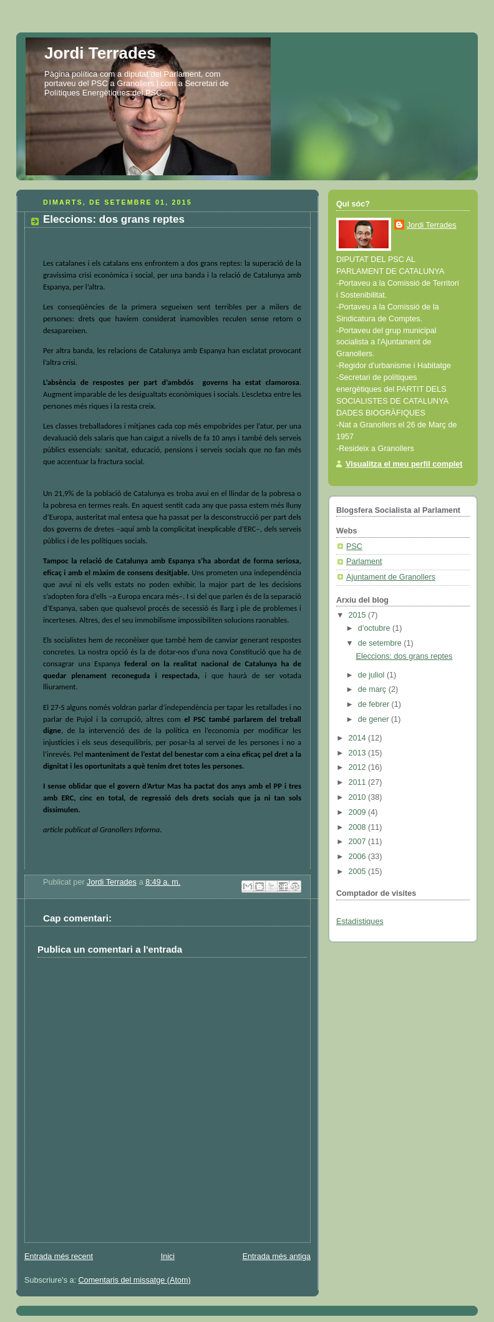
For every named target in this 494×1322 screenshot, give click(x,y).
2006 (359, 856)
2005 (359, 871)
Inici (168, 1256)
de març (373, 689)
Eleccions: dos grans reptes (404, 656)
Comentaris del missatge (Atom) (135, 1280)
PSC (354, 546)
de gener (374, 719)
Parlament (364, 561)
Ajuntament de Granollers (390, 577)
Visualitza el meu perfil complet (404, 464)
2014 (359, 738)
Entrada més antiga (277, 1256)
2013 (359, 753)
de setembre (381, 643)
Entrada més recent (58, 1256)
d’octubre (375, 628)
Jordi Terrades (100, 53)
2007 (359, 841)
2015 (359, 615)
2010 (359, 797)
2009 (359, 812)
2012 (359, 767)
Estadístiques (360, 921)
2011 (359, 782)
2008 (359, 827)
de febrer (375, 704)
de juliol (372, 675)
